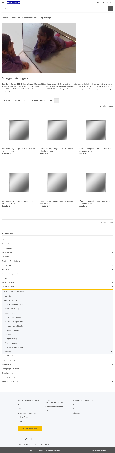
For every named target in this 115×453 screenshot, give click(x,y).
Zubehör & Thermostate (14, 347)
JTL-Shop (103, 450)
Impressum (22, 421)
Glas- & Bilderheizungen (14, 304)
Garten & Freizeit (8, 282)
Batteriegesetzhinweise (27, 413)
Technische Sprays (9, 377)
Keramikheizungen (12, 330)
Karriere (76, 409)
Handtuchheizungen (13, 309)
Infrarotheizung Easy (13, 317)
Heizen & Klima (8, 287)
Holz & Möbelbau (8, 356)
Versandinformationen (54, 407)
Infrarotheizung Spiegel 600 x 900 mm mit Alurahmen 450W (95, 202)
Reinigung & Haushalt (10, 369)
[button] (92, 2)
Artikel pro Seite (37, 100)
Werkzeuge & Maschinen (11, 381)
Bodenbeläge (7, 265)
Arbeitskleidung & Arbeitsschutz (14, 244)
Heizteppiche (10, 313)
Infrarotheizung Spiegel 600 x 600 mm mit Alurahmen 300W (18, 202)
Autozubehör (7, 248)
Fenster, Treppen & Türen (12, 274)
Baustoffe (5, 257)
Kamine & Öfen (10, 351)
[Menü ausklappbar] (3, 1)
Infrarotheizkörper (11, 300)
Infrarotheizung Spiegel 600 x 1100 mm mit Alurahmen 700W (57, 150)
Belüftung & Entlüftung (11, 261)
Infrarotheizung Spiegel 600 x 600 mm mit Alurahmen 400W (56, 202)
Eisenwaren (6, 269)
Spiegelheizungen (12, 339)
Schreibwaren (7, 373)
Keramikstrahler (11, 334)
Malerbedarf (7, 364)
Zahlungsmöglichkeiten (54, 411)
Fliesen (4, 278)
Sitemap (76, 413)
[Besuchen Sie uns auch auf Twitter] (25, 439)
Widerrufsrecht (23, 417)
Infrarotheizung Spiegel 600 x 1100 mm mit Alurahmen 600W (18, 150)
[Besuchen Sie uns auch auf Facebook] (20, 439)
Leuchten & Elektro (9, 360)
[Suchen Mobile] (55, 8)
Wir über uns (78, 405)
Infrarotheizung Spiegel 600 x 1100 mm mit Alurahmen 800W (95, 150)
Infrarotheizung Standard (14, 326)
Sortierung (19, 100)
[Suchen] (110, 8)
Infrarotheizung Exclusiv (14, 322)
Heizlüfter (7, 296)
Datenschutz (22, 405)
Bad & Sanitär (7, 252)
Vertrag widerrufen (29, 428)
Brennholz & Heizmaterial (14, 292)
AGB (19, 409)
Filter (7, 100)
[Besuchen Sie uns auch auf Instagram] (31, 439)
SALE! (4, 239)
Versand (46, 444)
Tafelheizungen (11, 343)
